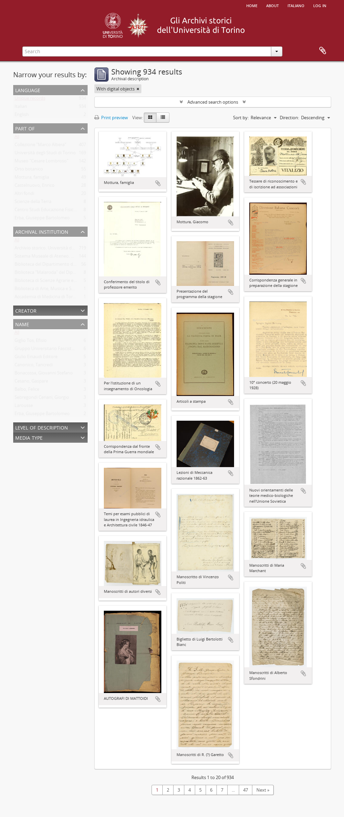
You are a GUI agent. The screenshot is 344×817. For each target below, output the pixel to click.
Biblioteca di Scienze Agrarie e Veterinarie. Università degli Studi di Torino (87, 282)
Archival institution (41, 231)
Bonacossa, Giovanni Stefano (44, 374)
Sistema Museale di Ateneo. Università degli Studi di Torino (73, 257)
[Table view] (162, 117)
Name (22, 323)
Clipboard (322, 50)
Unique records (30, 100)
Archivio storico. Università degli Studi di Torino (62, 249)
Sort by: (241, 117)
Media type (29, 437)
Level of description (41, 427)
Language (27, 89)
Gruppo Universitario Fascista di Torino (54, 350)
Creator (26, 310)
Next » (262, 790)
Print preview (111, 117)
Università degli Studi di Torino (45, 154)
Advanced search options (212, 102)
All (17, 138)
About (272, 5)
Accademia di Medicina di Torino (47, 298)
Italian (21, 108)
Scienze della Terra (33, 203)
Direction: (289, 117)
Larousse (24, 407)
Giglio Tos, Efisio (31, 342)
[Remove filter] (138, 88)
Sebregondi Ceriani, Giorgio (42, 399)
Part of (25, 127)
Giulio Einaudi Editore (36, 358)
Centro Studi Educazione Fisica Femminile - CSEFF (64, 211)
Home (251, 5)
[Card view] (150, 117)
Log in (319, 5)
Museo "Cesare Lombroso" (41, 162)
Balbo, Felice (27, 390)
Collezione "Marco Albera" (40, 146)
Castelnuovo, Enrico (34, 187)
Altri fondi (24, 195)
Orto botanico (29, 170)
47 (245, 790)
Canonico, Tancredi (34, 366)
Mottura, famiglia (32, 178)
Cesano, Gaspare (31, 382)
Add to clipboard (158, 183)
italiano (296, 5)
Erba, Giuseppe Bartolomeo (42, 219)
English (22, 116)
